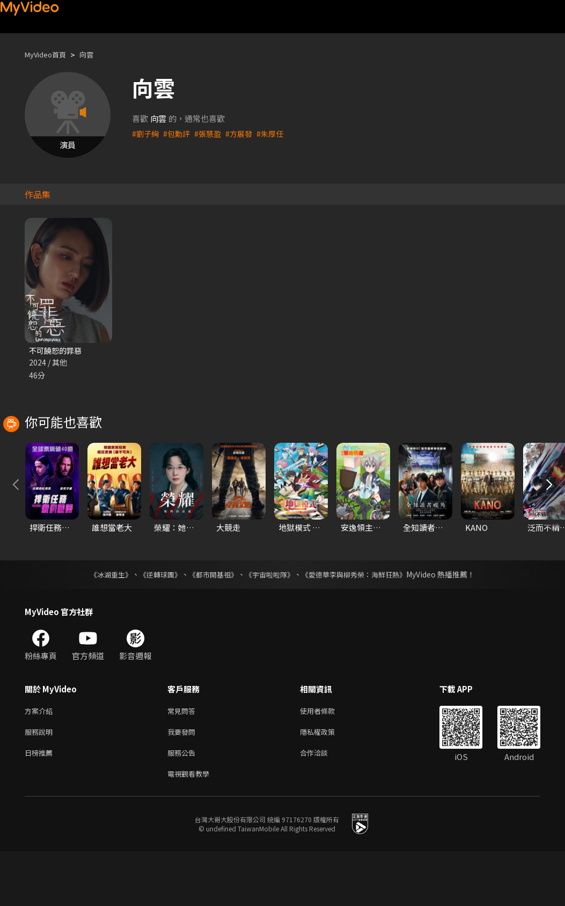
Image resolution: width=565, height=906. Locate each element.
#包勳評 (179, 133)
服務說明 (41, 782)
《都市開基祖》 (211, 622)
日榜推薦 (41, 804)
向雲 (95, 54)
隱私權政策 (326, 782)
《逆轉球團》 (154, 622)
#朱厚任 (277, 133)
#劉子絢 (146, 133)
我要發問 (183, 782)
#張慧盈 (211, 133)
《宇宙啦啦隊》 (271, 622)
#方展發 (244, 133)
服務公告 (183, 804)
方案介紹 (41, 759)
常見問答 (183, 759)
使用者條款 (326, 759)
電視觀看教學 (191, 827)
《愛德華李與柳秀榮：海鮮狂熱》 (361, 622)
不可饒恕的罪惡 (57, 350)
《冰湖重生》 (101, 622)
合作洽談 (322, 804)
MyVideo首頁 (49, 54)
